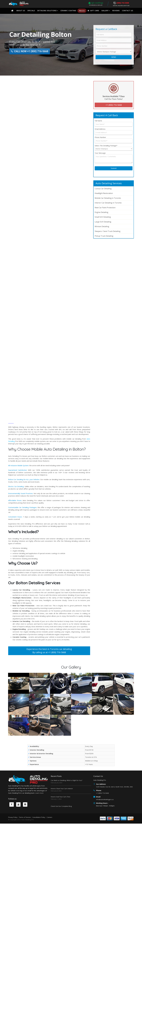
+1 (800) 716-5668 (114, 105)
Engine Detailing (101, 212)
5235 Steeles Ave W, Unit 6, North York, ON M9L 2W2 (114, 787)
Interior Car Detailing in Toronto (108, 203)
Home (12, 10)
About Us (20, 10)
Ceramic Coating (68, 10)
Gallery (105, 10)
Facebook (11, 821)
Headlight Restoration (104, 193)
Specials (31, 10)
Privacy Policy (12, 833)
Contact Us (127, 10)
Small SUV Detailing (103, 217)
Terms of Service (25, 833)
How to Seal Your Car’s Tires (60, 797)
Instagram (25, 821)
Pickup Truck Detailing (104, 236)
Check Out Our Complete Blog (61, 806)
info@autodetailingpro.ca (104, 799)
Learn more (39, 810)
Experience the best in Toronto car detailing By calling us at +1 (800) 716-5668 (49, 651)
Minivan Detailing (102, 226)
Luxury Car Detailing (103, 188)
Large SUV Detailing (103, 222)
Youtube (18, 821)
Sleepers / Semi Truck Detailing (107, 231)
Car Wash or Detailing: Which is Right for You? (66, 780)
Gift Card (93, 10)
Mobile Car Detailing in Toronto (108, 198)
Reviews (116, 10)
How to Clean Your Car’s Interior (62, 789)
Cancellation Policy (38, 833)
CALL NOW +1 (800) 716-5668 (29, 51)
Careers (49, 833)
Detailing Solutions (47, 10)
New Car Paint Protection (105, 207)
